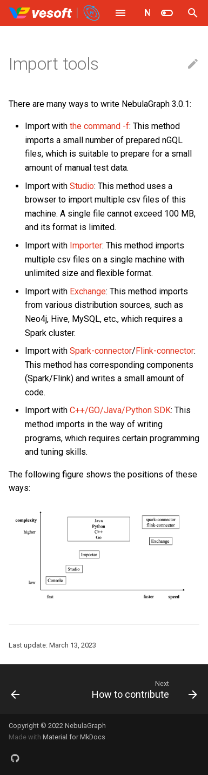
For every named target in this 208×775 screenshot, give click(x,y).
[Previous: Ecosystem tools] (15, 689)
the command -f (99, 126)
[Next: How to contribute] (143, 689)
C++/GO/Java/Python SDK (120, 410)
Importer (86, 245)
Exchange (88, 291)
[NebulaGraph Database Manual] (54, 13)
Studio (82, 186)
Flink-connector (165, 351)
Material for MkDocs (74, 737)
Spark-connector (101, 351)
